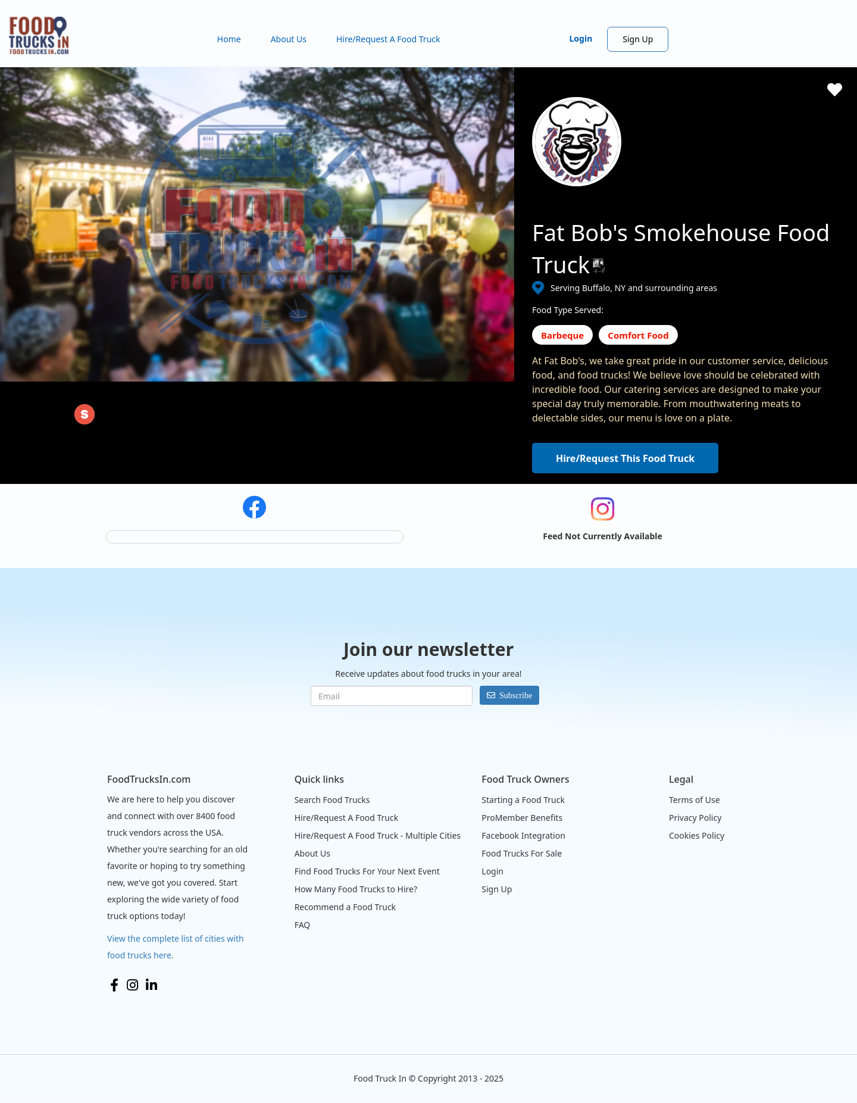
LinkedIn (151, 985)
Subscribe (515, 695)
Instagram (132, 985)
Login (581, 38)
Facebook (114, 985)
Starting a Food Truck (523, 799)
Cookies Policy (696, 835)
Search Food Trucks (332, 799)
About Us (288, 39)
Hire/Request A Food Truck (388, 39)
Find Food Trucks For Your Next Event (367, 871)
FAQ (303, 924)
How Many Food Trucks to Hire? (356, 889)
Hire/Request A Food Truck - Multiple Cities (378, 835)
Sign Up (638, 39)
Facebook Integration (523, 835)
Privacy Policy (695, 817)
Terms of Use (694, 799)
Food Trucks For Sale (521, 853)
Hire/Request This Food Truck (625, 458)
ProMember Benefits (521, 817)
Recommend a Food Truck (345, 907)
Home (229, 39)
